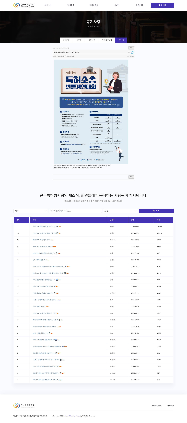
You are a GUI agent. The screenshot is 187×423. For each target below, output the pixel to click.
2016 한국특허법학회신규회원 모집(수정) (44, 320)
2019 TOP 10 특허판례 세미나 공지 (43, 286)
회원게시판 (66, 40)
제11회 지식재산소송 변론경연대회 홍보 (44, 340)
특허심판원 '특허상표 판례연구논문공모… (44, 280)
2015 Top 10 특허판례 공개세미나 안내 (44, 253)
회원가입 (139, 5)
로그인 (162, 5)
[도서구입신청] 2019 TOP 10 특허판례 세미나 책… (47, 273)
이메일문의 (170, 405)
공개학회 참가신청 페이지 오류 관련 (43, 246)
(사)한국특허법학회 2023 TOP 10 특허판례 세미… (47, 346)
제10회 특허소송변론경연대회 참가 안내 (44, 353)
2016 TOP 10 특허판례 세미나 (41, 240)
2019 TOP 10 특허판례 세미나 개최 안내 (44, 233)
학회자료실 (93, 5)
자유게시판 (92, 40)
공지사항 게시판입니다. (39, 260)
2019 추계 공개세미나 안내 (40, 333)
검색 (156, 211)
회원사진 (79, 40)
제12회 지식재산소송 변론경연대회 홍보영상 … (46, 380)
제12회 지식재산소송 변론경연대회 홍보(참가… (46, 373)
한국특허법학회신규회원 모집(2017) (43, 293)
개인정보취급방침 (157, 405)
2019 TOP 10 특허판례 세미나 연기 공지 (44, 313)
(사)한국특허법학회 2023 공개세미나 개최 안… (46, 360)
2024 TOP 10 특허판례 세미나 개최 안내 (44, 366)
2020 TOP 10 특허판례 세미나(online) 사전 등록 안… (48, 266)
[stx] (75, 211)
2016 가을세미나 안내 (39, 306)
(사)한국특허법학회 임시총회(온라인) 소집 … (45, 300)
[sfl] (30, 211)
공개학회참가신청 (107, 40)
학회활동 (70, 5)
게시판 (116, 5)
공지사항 (121, 40)
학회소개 (48, 5)
